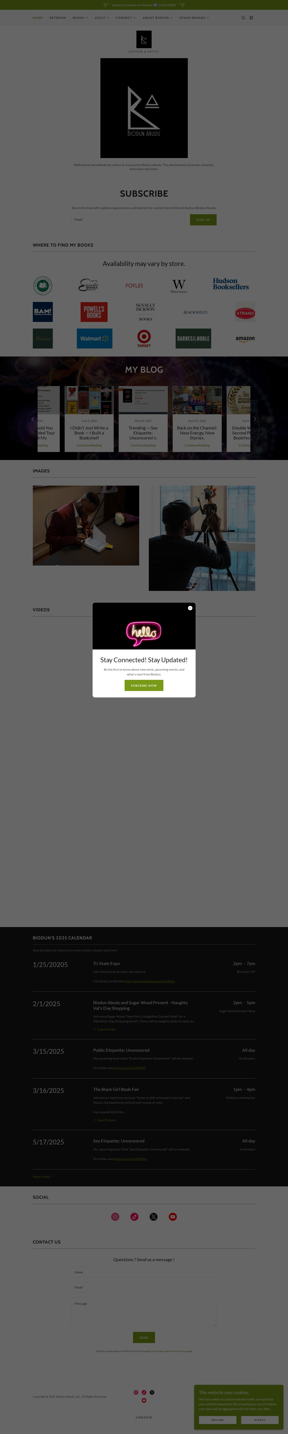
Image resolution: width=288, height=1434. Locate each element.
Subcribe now (144, 685)
